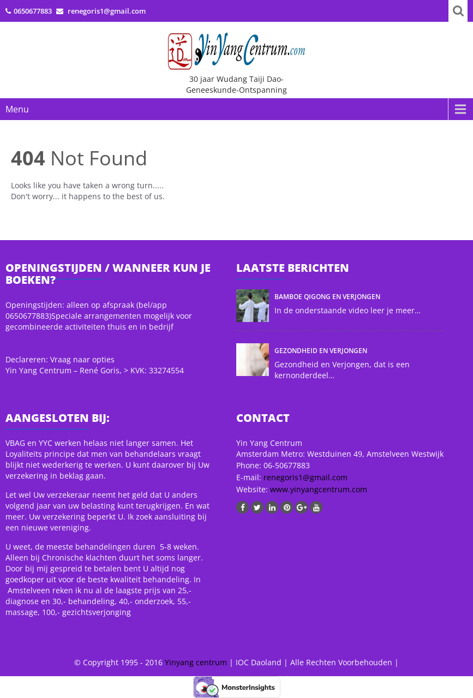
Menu (17, 109)
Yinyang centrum (196, 662)
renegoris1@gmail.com (306, 477)
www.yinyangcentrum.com (317, 489)
